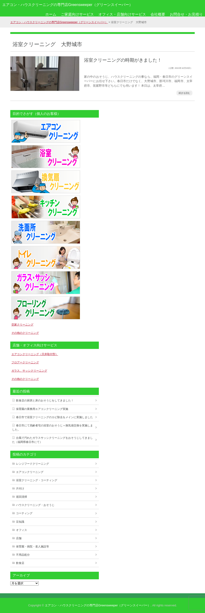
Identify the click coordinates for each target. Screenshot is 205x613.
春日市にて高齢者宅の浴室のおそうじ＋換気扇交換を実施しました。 (52, 427)
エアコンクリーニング (29, 472)
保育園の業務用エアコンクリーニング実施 (42, 409)
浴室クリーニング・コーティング (36, 480)
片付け (20, 488)
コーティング (24, 513)
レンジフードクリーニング (32, 463)
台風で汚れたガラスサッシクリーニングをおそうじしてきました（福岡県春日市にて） (52, 440)
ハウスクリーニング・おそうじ (35, 505)
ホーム (50, 14)
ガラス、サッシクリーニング (29, 370)
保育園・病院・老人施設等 (32, 546)
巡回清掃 (21, 496)
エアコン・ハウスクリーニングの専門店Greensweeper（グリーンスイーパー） (67, 5)
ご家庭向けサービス (77, 14)
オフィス (21, 530)
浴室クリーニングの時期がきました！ (123, 60)
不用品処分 (23, 554)
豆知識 (20, 521)
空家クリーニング (22, 324)
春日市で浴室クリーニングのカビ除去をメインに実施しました (54, 417)
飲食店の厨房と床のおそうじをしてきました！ (45, 400)
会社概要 (158, 14)
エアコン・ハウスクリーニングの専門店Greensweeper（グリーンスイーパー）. (98, 605)
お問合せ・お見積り (186, 14)
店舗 (19, 538)
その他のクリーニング (25, 332)
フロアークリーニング (25, 362)
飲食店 (20, 563)
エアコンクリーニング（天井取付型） (34, 354)
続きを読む (184, 93)
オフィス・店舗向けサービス (122, 14)
